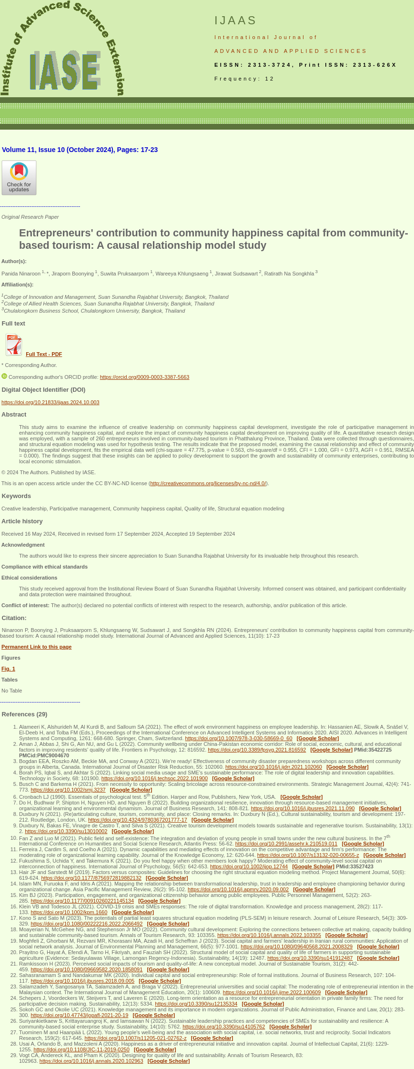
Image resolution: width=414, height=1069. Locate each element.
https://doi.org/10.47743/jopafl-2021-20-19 (79, 1015)
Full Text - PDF (44, 354)
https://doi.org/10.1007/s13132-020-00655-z (308, 855)
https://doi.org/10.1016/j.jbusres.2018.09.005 (82, 981)
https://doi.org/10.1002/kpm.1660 (68, 912)
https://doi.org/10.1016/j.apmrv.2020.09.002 (238, 889)
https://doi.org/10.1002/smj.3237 (67, 790)
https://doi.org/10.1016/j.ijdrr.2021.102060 (273, 767)
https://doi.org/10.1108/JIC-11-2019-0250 (82, 1049)
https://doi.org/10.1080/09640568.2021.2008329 (297, 946)
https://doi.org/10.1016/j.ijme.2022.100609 (272, 992)
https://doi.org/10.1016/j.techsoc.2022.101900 (154, 778)
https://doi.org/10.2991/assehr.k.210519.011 (286, 843)
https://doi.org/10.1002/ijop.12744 (249, 866)
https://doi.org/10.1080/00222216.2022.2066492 (86, 923)
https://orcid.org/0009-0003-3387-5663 (145, 377)
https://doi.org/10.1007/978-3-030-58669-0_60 (239, 738)
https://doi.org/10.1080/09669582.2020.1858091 (86, 969)
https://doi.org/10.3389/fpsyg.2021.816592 (257, 750)
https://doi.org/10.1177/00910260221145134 (82, 901)
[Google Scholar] (318, 738)
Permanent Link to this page (36, 647)
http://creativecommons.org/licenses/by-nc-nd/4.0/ (208, 483)
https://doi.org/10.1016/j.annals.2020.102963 (91, 1061)
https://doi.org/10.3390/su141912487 (310, 958)
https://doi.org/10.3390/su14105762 (223, 1026)
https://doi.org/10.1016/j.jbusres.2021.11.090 (303, 808)
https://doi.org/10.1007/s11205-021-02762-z (136, 1038)
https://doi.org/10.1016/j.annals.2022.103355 (269, 935)
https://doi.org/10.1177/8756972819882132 (91, 878)
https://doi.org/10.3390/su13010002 (66, 831)
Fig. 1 (8, 669)
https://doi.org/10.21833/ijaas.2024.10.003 (50, 402)
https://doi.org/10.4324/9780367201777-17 (137, 820)
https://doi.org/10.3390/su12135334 (196, 1004)
